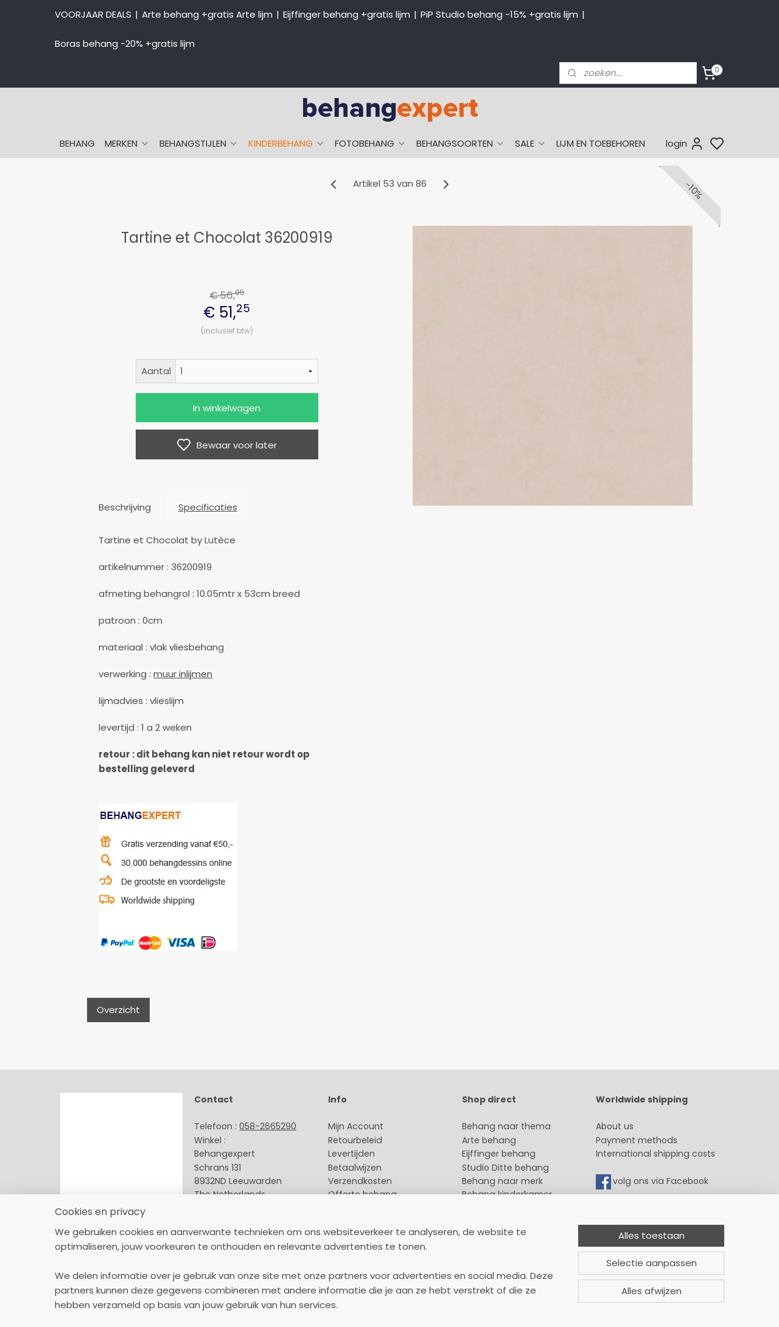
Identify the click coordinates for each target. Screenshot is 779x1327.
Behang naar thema (506, 1126)
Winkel (341, 1208)
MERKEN (127, 143)
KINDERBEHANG (286, 143)
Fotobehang (488, 1236)
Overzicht (118, 1009)
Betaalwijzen (355, 1168)
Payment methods (636, 1140)
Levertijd (346, 1154)
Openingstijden (227, 1222)
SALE (531, 143)
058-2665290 (267, 1126)
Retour (342, 1140)
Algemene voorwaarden (380, 1236)
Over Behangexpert (370, 1222)
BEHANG (77, 143)
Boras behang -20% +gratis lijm (125, 43)
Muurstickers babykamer (515, 1208)
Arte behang (489, 1140)
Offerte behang (362, 1194)
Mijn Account (355, 1126)
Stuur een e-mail (232, 1208)
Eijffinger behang (499, 1154)
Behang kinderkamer (507, 1194)
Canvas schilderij (498, 1249)
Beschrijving (125, 507)
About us (615, 1126)
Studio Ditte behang (505, 1168)
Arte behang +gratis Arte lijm (207, 14)
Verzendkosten (360, 1181)
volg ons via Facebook (662, 1181)
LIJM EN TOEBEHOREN (600, 143)
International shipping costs (655, 1154)
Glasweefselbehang (505, 1222)
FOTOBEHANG (371, 143)
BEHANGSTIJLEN (199, 143)
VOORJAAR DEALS (93, 14)
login (685, 143)
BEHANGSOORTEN (460, 143)
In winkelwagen (226, 408)
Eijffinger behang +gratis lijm (346, 14)
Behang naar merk (502, 1181)
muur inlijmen (182, 673)
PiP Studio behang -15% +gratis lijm (499, 14)
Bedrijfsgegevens (231, 1236)
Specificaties (207, 507)
